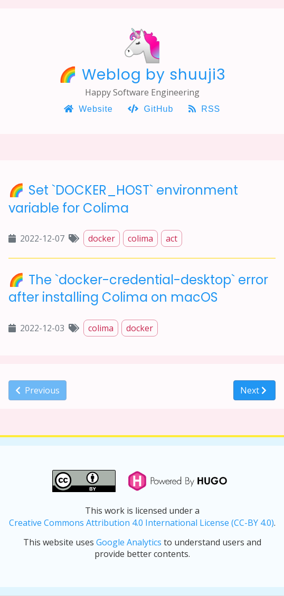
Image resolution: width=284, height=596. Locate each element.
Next (253, 390)
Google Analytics (129, 542)
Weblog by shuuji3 (154, 74)
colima (140, 238)
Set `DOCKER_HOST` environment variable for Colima (123, 199)
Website (88, 108)
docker (101, 238)
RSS (204, 108)
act (171, 238)
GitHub (150, 108)
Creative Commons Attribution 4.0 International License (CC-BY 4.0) (141, 522)
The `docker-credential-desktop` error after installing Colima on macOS (138, 288)
